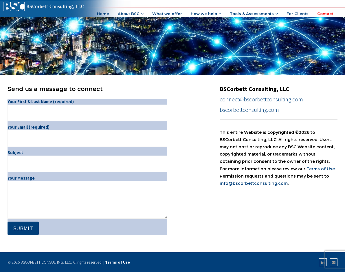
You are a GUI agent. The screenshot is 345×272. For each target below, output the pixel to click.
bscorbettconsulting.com (249, 109)
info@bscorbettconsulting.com (254, 183)
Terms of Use (321, 168)
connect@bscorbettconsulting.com (261, 99)
